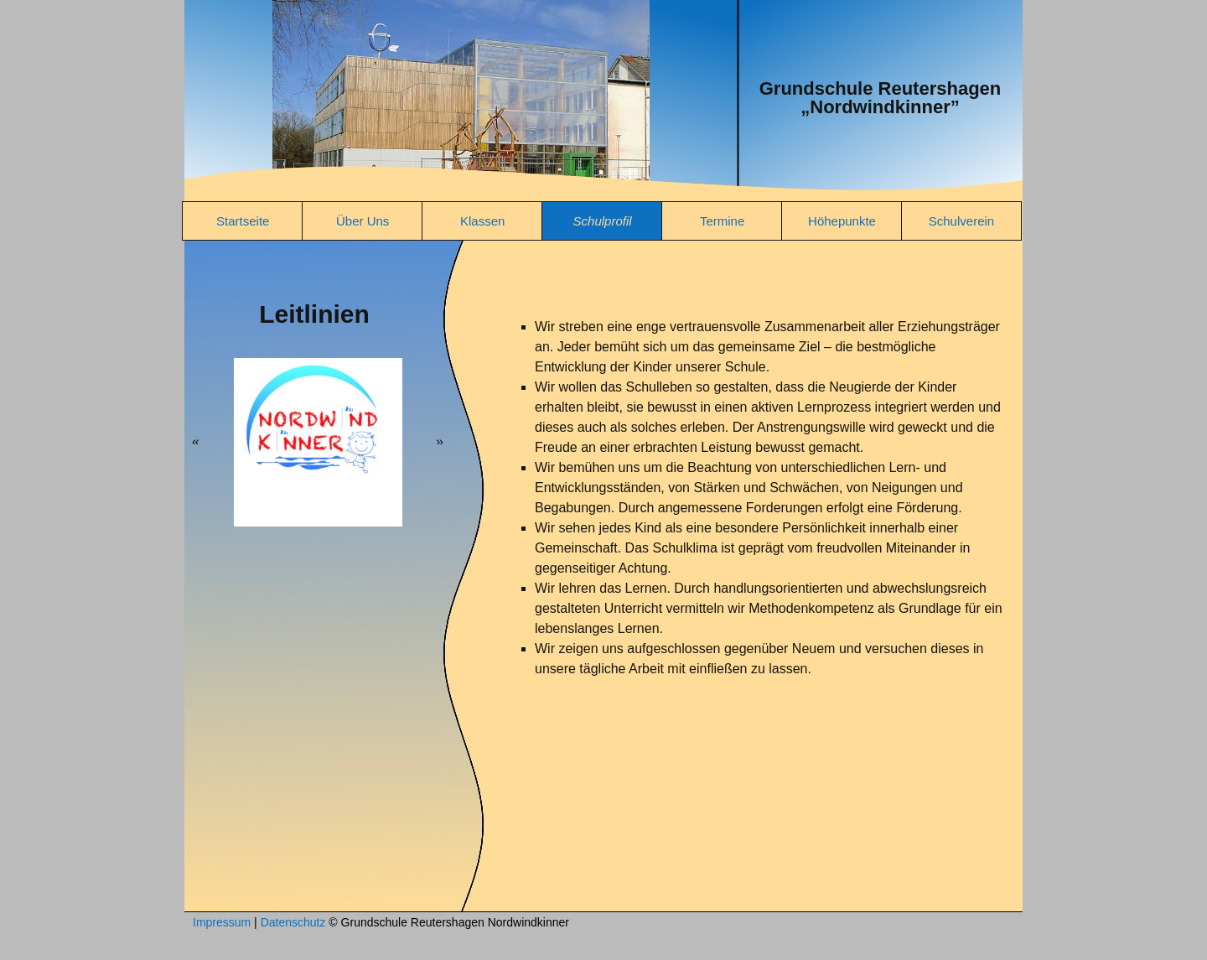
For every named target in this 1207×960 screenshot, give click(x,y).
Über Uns (362, 221)
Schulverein (961, 221)
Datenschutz (293, 922)
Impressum (222, 922)
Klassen (482, 221)
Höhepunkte (842, 221)
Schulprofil (602, 221)
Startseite (242, 221)
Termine (722, 221)
